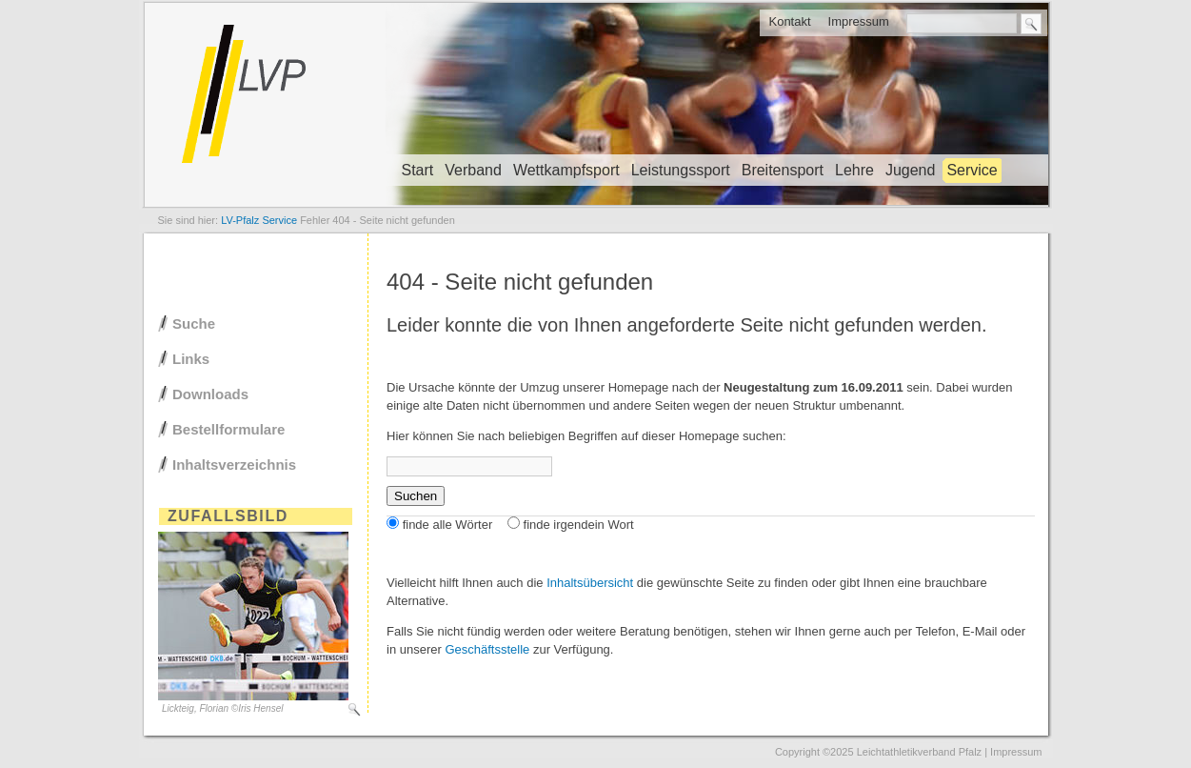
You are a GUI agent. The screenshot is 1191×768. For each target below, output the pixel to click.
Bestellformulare (228, 429)
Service (971, 170)
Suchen (415, 496)
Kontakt (789, 21)
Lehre (854, 170)
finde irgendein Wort (579, 524)
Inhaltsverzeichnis (234, 464)
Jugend (910, 170)
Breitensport (783, 170)
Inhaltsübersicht (589, 583)
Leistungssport (680, 170)
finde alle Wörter (448, 524)
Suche (193, 323)
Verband (473, 170)
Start (418, 170)
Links (190, 359)
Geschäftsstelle (487, 649)
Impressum (858, 21)
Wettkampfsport (566, 170)
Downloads (210, 394)
